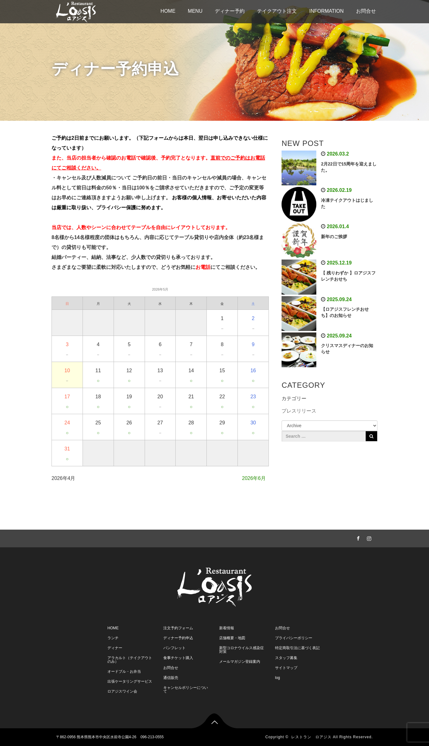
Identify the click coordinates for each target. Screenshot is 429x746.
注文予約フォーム (178, 628)
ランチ (113, 638)
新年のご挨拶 (334, 236)
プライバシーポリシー (293, 638)
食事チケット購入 (178, 658)
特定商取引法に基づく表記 (297, 648)
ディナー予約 (230, 11)
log (277, 678)
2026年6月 (254, 478)
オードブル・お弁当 (124, 671)
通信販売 (170, 678)
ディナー (114, 648)
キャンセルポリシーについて (185, 689)
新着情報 (226, 628)
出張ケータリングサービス (129, 681)
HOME (167, 11)
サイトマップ (286, 668)
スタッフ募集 (286, 658)
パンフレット (174, 648)
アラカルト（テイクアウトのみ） (129, 660)
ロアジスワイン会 (122, 691)
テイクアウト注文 (277, 11)
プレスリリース (299, 411)
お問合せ (366, 11)
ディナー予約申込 (178, 638)
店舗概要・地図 (232, 638)
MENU (195, 11)
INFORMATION (326, 11)
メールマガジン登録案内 (239, 661)
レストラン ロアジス (311, 737)
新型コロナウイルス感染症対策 (241, 650)
